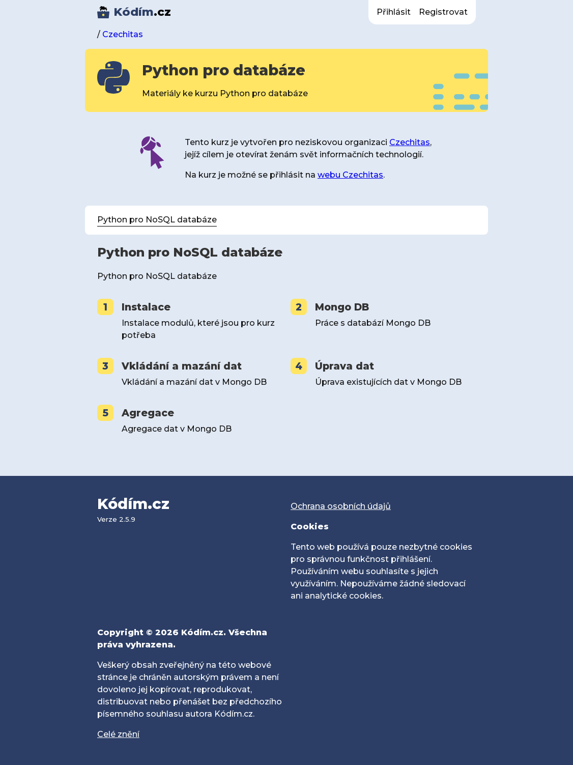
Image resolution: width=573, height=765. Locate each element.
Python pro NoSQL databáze (157, 219)
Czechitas (122, 34)
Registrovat (443, 12)
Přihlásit (394, 12)
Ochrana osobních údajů (341, 506)
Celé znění (118, 734)
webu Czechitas (350, 175)
